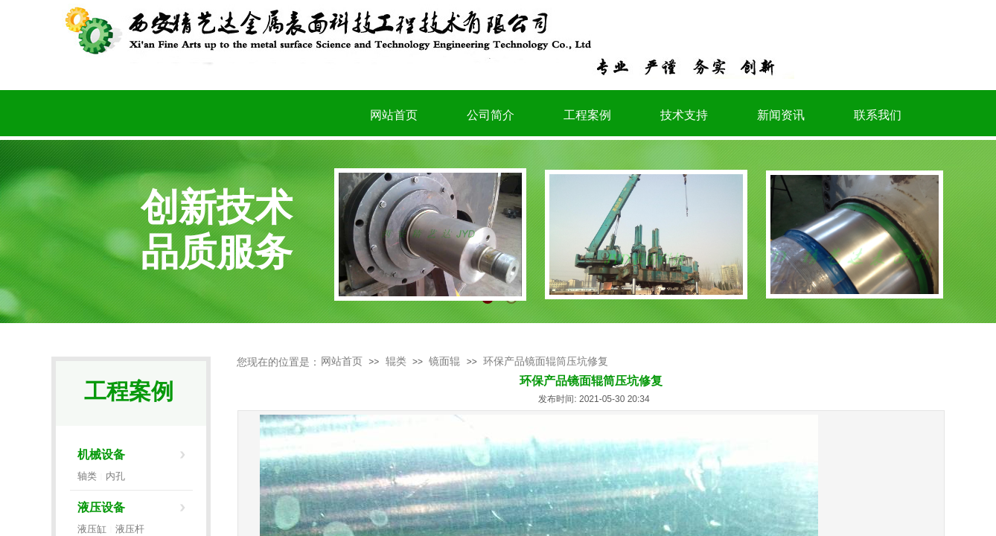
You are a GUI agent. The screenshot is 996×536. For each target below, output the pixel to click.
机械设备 (101, 454)
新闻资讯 (781, 115)
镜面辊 (444, 361)
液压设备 (101, 507)
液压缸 (91, 529)
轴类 (87, 476)
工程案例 (587, 115)
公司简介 (490, 115)
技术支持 (684, 115)
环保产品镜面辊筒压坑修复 (545, 361)
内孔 (115, 476)
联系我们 (877, 115)
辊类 (396, 361)
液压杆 (129, 529)
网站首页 (342, 361)
